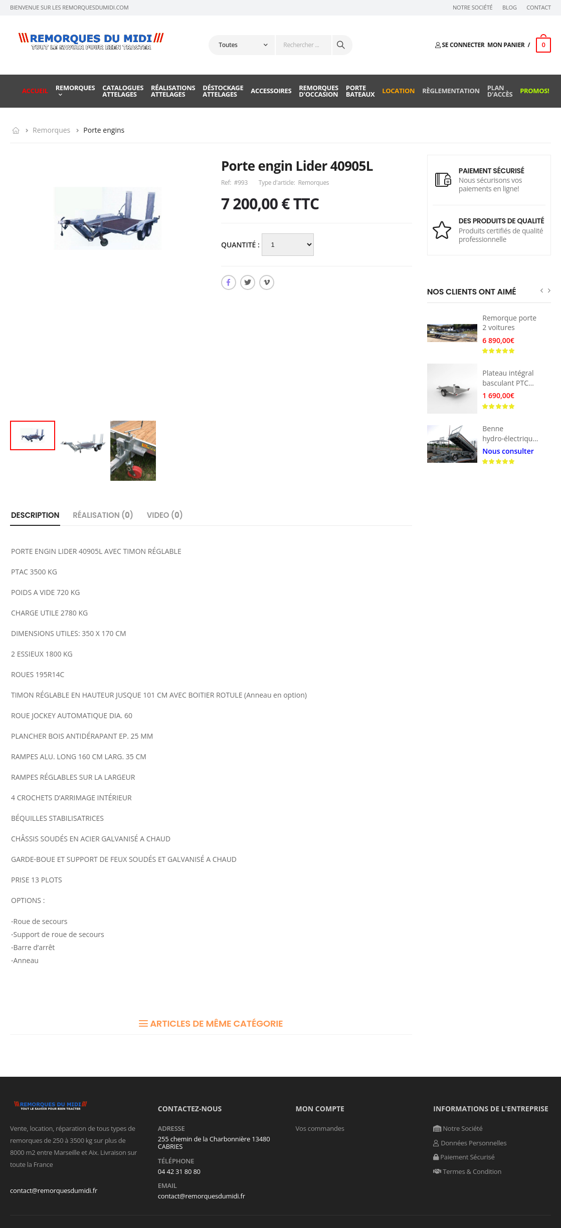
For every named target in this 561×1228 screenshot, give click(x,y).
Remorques (75, 87)
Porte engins (103, 130)
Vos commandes (320, 1128)
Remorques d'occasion (318, 91)
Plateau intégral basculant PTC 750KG (507, 382)
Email (167, 1186)
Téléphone (176, 1161)
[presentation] (541, 290)
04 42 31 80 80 (179, 1171)
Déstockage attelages (223, 91)
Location (398, 90)
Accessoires (271, 90)
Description (35, 515)
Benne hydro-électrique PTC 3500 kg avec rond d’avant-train (511, 443)
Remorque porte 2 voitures (509, 323)
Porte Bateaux (360, 91)
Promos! (534, 90)
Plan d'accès (500, 91)
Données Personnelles (469, 1142)
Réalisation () (103, 515)
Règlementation (450, 90)
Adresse (171, 1129)
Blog (509, 8)
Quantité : (241, 244)
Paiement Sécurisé (463, 1156)
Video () (165, 515)
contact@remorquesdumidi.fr (53, 1190)
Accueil (35, 90)
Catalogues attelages (122, 91)
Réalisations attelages (173, 91)
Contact (538, 8)
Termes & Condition (467, 1171)
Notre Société (473, 8)
